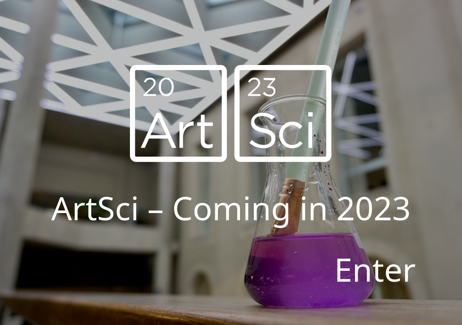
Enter (375, 269)
